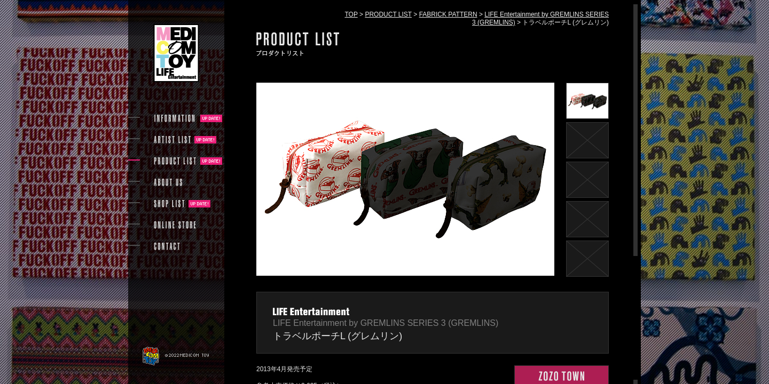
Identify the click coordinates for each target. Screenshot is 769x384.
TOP (350, 14)
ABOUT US (168, 182)
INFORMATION (175, 118)
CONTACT (167, 246)
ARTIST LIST (172, 139)
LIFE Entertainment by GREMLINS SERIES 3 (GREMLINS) (385, 322)
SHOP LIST (169, 203)
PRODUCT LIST (388, 14)
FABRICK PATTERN (448, 14)
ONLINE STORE (175, 225)
